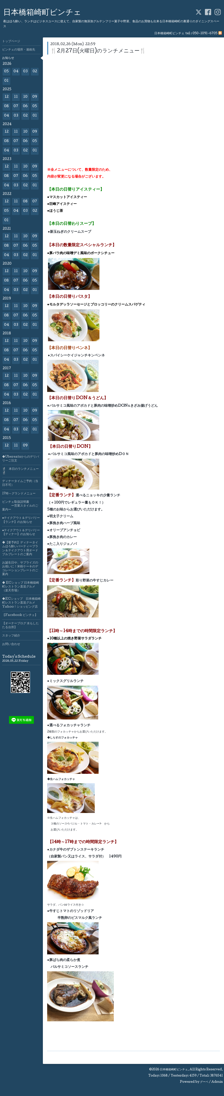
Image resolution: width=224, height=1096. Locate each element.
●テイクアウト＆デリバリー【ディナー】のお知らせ (21, 532)
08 (6, 106)
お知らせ (8, 58)
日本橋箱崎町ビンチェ (42, 13)
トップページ (11, 41)
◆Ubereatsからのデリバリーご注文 (20, 459)
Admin (217, 1082)
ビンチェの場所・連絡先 (18, 50)
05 (6, 71)
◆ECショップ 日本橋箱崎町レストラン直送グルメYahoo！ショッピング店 (21, 602)
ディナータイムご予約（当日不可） (20, 483)
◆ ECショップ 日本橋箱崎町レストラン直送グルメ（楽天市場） (20, 586)
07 (16, 106)
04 (16, 71)
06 (25, 106)
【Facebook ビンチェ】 (20, 615)
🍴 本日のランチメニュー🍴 (20, 471)
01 (6, 81)
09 (34, 97)
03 (25, 71)
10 (25, 97)
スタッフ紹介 (11, 636)
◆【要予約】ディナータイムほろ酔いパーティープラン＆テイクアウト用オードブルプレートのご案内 (20, 548)
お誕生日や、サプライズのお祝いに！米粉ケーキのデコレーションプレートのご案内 (20, 568)
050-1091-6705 (204, 33)
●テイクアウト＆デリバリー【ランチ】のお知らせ (21, 520)
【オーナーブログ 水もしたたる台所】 (20, 625)
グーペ (204, 1082)
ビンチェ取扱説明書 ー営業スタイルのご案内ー (20, 506)
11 (16, 97)
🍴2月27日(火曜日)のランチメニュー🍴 (98, 51)
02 (35, 71)
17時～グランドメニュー (19, 493)
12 (7, 97)
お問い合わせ (11, 644)
